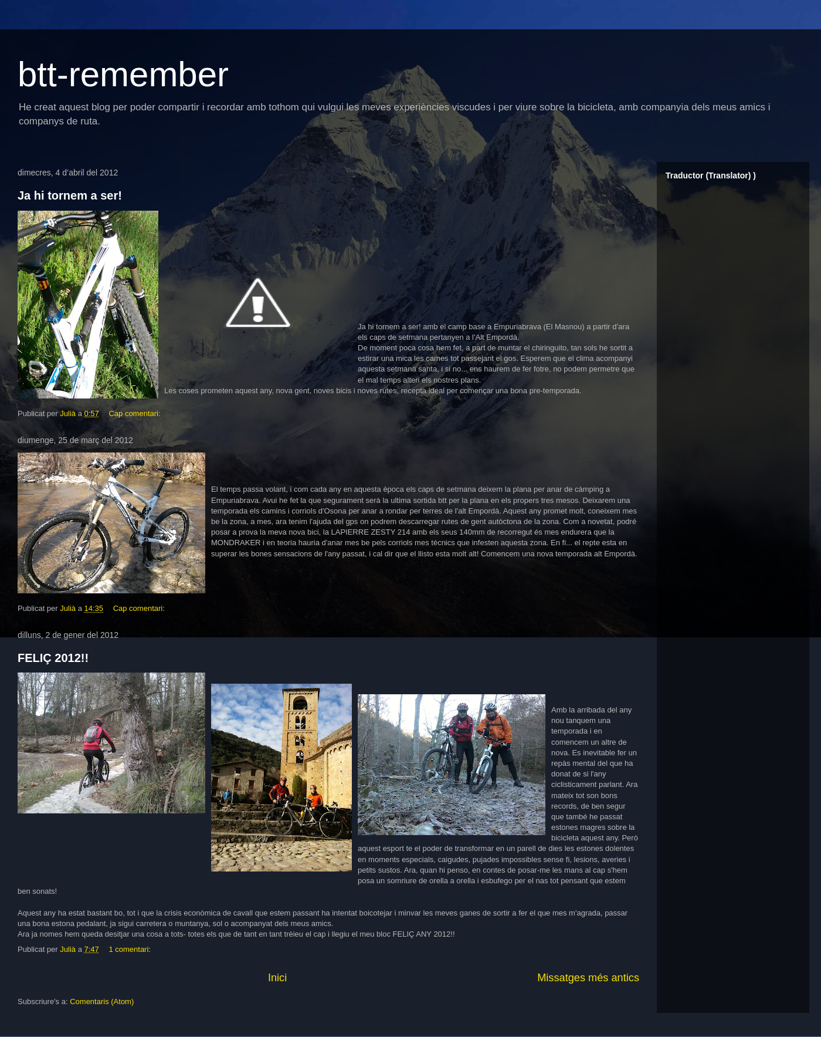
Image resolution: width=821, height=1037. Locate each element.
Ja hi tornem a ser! (70, 195)
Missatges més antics (588, 978)
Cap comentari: (135, 413)
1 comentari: (130, 949)
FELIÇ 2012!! (53, 657)
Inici (277, 978)
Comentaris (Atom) (102, 1001)
